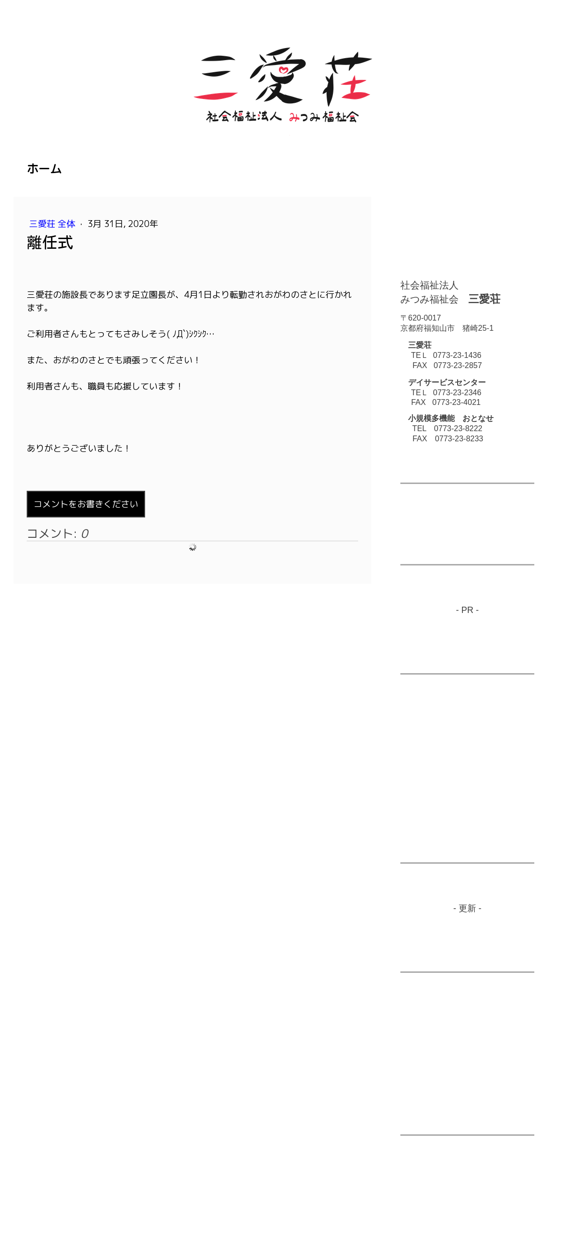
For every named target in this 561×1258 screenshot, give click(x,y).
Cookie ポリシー (149, 1216)
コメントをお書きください (85, 504)
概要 (33, 1216)
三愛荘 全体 (53, 224)
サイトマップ (202, 1216)
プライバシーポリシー (82, 1216)
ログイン (520, 1226)
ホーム (44, 169)
